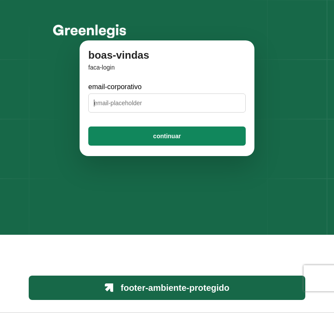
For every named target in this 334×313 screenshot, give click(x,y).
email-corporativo (115, 86)
